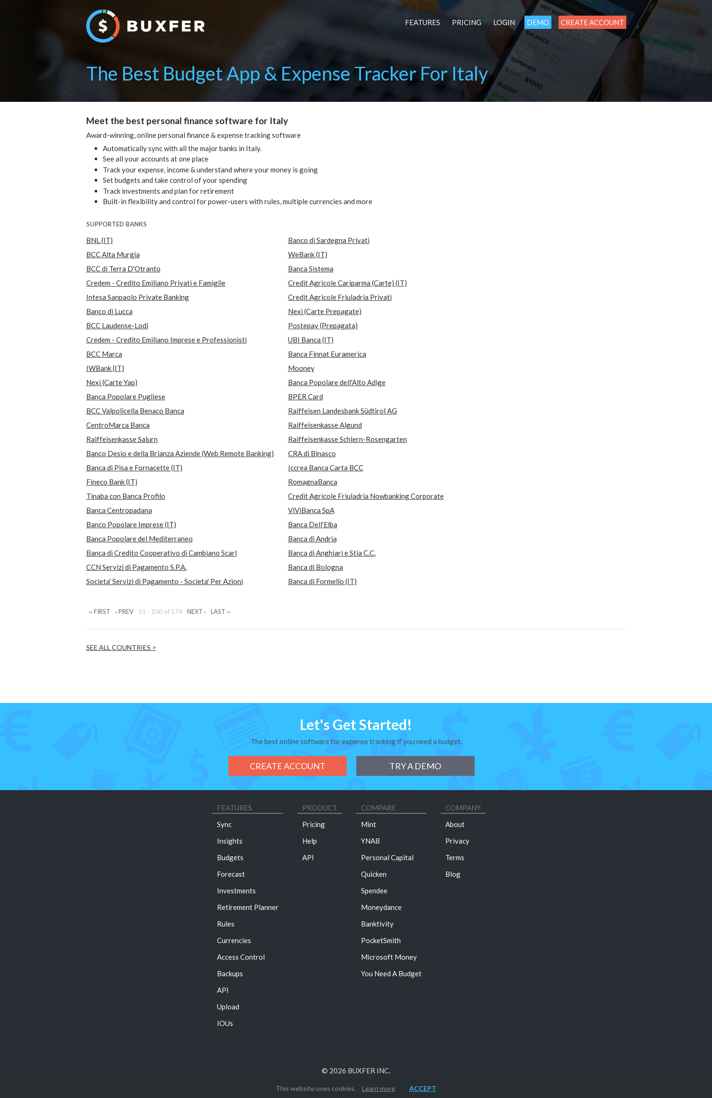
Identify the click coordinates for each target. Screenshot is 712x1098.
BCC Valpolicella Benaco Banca (135, 410)
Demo (538, 22)
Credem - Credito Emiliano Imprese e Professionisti (166, 339)
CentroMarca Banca (118, 425)
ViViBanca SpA (311, 510)
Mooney (301, 368)
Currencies (234, 940)
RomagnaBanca (312, 481)
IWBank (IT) (105, 368)
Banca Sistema (310, 268)
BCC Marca (104, 354)
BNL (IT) (99, 240)
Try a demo (415, 766)
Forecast (231, 874)
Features (422, 22)
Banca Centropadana (119, 510)
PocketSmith (381, 940)
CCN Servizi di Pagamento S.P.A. (136, 567)
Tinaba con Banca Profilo (125, 496)
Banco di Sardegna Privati (329, 240)
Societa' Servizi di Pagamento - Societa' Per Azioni (164, 581)
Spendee (374, 890)
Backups (230, 973)
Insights (230, 841)
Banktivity (377, 923)
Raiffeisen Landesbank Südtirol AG (342, 410)
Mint (368, 824)
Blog (452, 874)
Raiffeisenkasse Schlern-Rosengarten (347, 439)
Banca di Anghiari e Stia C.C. (332, 553)
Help (309, 841)
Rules (225, 923)
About (455, 824)
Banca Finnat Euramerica (327, 354)
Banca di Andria (312, 538)
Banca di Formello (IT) (322, 581)
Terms (454, 857)
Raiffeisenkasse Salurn (122, 439)
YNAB (370, 841)
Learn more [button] (378, 1088)
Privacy (457, 841)
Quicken (374, 874)
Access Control (241, 957)
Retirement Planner (248, 907)
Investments (236, 890)
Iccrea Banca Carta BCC (325, 467)
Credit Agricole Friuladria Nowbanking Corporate (366, 496)
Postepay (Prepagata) (323, 325)
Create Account (592, 22)
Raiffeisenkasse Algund (325, 425)
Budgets (230, 857)
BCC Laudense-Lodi (117, 325)
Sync (224, 824)
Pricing (466, 22)
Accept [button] (422, 1088)
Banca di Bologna (315, 567)
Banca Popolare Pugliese (125, 396)
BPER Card (305, 396)
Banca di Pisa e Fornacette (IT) (134, 467)
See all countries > (121, 647)
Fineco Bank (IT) (111, 481)
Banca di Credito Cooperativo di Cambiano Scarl (161, 553)
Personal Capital (387, 857)
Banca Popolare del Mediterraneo (139, 538)
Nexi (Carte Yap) (111, 382)
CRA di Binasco (312, 453)
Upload (228, 1006)
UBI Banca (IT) (310, 339)
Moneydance (381, 907)
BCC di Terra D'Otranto (123, 268)
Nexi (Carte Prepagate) (324, 311)
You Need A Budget (391, 973)
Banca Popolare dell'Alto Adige (337, 382)
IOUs (225, 1023)
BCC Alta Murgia (113, 254)
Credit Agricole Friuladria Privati (340, 297)
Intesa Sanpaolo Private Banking (137, 297)
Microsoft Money (389, 957)
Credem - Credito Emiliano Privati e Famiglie (155, 283)
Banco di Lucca (109, 311)
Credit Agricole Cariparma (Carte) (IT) (347, 283)
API (223, 990)
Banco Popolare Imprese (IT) (131, 524)
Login (504, 22)
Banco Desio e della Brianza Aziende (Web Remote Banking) (180, 453)
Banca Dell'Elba (312, 524)
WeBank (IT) (307, 254)
